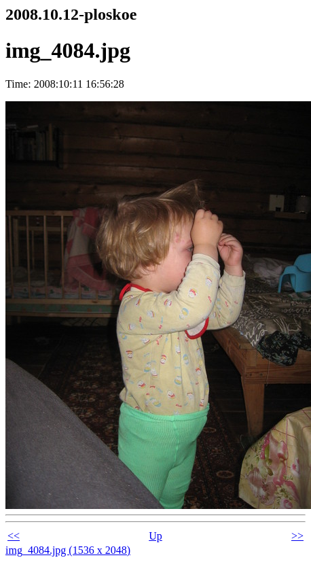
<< (13, 536)
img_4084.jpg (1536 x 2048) (67, 550)
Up (155, 536)
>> (297, 536)
